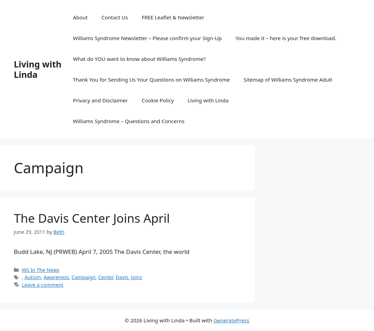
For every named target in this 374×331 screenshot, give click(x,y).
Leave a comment (42, 285)
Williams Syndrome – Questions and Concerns (128, 121)
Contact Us (114, 17)
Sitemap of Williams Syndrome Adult (288, 79)
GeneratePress (231, 320)
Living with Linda (38, 69)
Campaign (83, 277)
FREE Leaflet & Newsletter (173, 17)
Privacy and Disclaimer (100, 100)
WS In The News (41, 270)
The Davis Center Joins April (92, 218)
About (80, 17)
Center (105, 277)
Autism (33, 277)
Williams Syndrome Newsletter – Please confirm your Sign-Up (147, 38)
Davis (122, 277)
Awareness (56, 277)
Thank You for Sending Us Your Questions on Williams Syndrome (151, 79)
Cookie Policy (158, 100)
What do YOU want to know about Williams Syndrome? (139, 58)
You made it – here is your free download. (286, 38)
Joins (136, 277)
